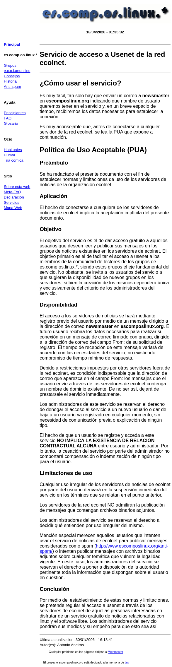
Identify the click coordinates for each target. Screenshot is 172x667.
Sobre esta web (17, 186)
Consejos (12, 76)
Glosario (11, 123)
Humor (9, 155)
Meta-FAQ (12, 192)
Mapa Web (13, 208)
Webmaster (115, 652)
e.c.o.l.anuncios (17, 71)
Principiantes (14, 113)
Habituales (13, 150)
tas (127, 662)
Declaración (14, 197)
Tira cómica (13, 160)
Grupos (10, 65)
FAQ (7, 118)
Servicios (11, 202)
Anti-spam (12, 86)
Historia (10, 81)
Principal (12, 44)
